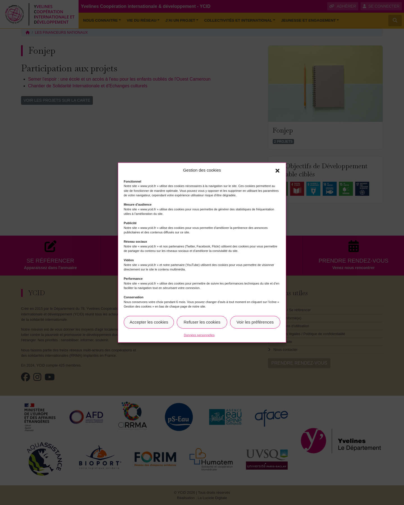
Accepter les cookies (149, 322)
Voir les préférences (255, 322)
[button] (277, 170)
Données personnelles (199, 334)
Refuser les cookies (202, 322)
